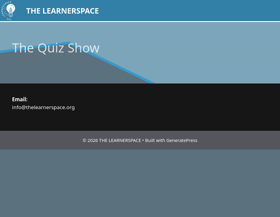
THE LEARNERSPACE (62, 10)
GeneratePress (181, 140)
